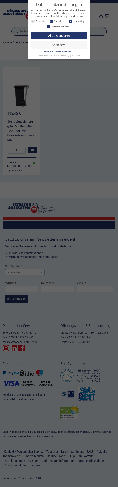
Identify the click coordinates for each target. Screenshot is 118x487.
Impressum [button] (76, 55)
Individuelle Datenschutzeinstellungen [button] (59, 52)
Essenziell (38, 21)
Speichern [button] (59, 45)
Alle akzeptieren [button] (59, 36)
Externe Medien (58, 26)
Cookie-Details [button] (43, 55)
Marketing (77, 21)
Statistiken (57, 21)
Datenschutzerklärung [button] (60, 55)
